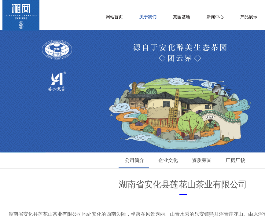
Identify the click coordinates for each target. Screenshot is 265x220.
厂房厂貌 (235, 160)
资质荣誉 (202, 160)
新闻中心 (215, 17)
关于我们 (147, 17)
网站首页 (114, 17)
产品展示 (248, 17)
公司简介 (134, 160)
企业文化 (168, 160)
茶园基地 (181, 17)
